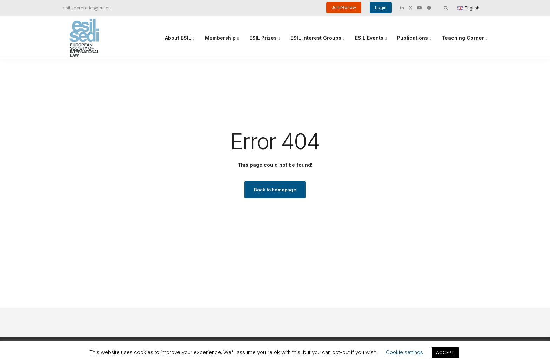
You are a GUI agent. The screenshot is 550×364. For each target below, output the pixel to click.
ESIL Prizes (263, 38)
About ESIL (178, 38)
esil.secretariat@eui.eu (87, 8)
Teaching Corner (463, 38)
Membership (220, 38)
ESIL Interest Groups (315, 38)
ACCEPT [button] (445, 352)
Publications (412, 38)
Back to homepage (275, 189)
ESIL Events (369, 38)
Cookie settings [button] (404, 352)
